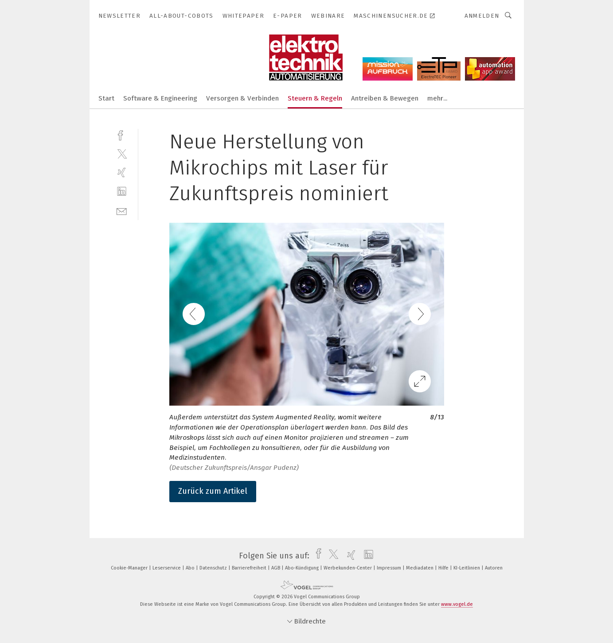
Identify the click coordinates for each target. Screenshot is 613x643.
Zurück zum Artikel (212, 491)
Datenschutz (213, 568)
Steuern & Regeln (315, 98)
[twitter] (121, 153)
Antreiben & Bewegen (384, 98)
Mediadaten (420, 568)
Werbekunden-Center (348, 568)
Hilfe (444, 568)
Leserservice (167, 568)
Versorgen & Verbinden (242, 98)
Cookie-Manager (130, 568)
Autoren (494, 568)
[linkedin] (121, 191)
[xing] (121, 172)
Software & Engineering (160, 98)
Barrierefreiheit (250, 568)
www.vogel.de (457, 604)
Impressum (389, 568)
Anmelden (482, 15)
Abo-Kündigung (302, 568)
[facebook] (121, 134)
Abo (191, 568)
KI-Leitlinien (467, 568)
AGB (276, 568)
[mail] (121, 210)
